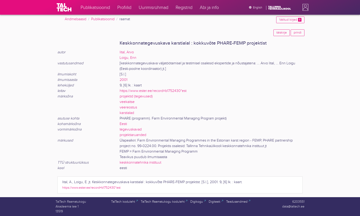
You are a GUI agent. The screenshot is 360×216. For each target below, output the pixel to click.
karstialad (127, 113)
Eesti (123, 124)
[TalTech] (64, 7)
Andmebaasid (75, 19)
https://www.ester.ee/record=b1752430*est (153, 91)
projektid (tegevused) (136, 96)
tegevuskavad (131, 129)
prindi (297, 32)
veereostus (128, 107)
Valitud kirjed (290, 20)
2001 (123, 80)
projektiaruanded (133, 135)
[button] (304, 7)
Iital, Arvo (127, 52)
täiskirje (281, 32)
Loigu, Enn (128, 58)
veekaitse (127, 102)
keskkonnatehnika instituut (140, 162)
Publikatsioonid (103, 19)
